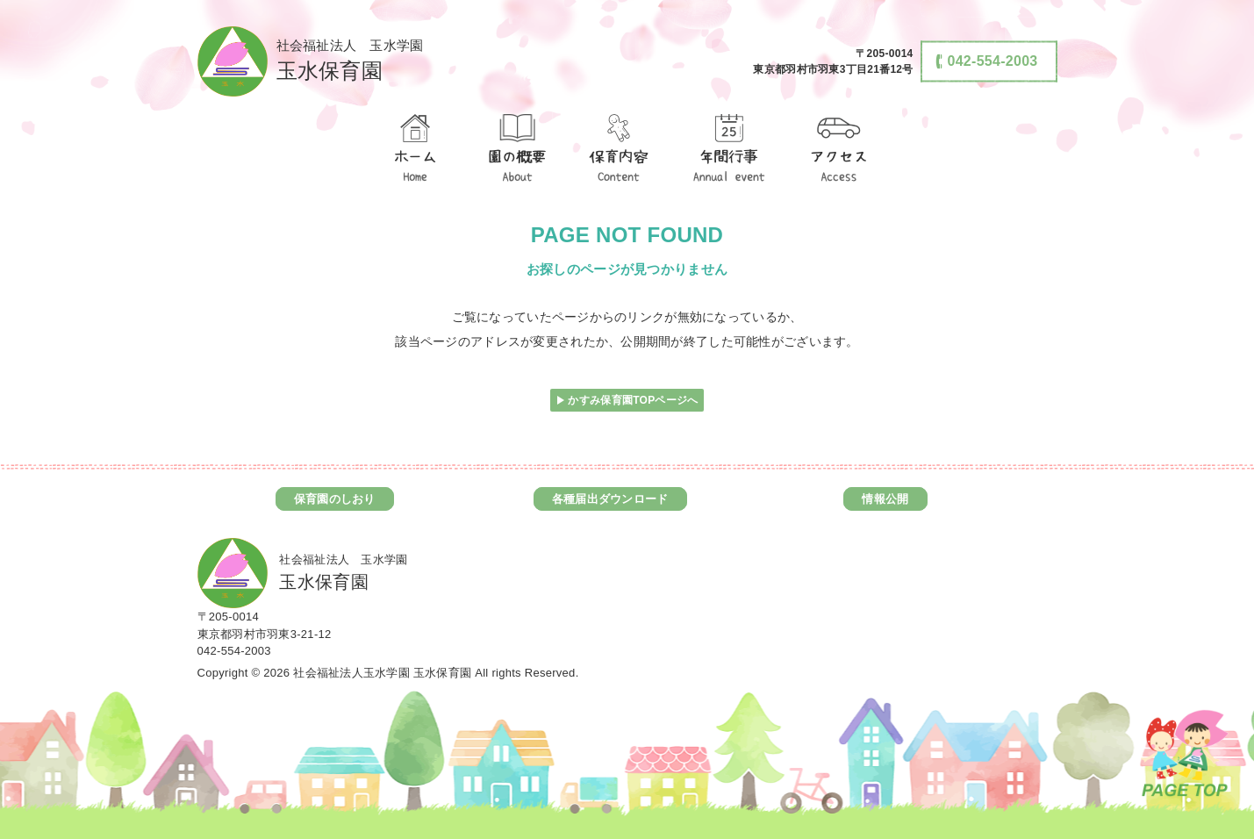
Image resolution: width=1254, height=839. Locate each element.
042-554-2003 (234, 650)
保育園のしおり (335, 499)
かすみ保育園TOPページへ (633, 400)
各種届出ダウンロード (610, 499)
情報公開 (885, 499)
